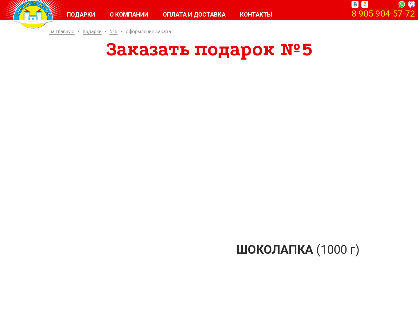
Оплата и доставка (194, 14)
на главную (62, 31)
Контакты (256, 14)
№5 (113, 31)
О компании (129, 14)
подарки (92, 31)
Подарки (81, 14)
